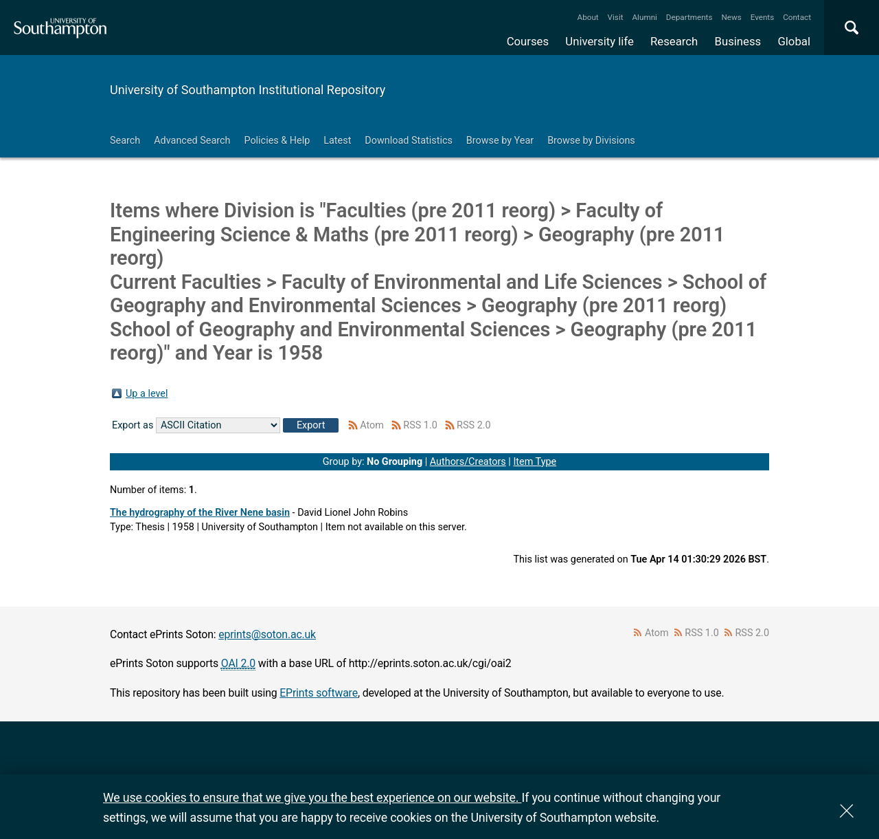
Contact (797, 17)
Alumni (644, 17)
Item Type (534, 462)
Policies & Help (277, 140)
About (588, 17)
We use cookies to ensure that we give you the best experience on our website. (312, 797)
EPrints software (318, 692)
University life (599, 41)
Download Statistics (409, 140)
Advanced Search (192, 140)
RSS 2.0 (474, 425)
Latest (337, 140)
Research (674, 41)
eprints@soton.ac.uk (267, 634)
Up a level (147, 394)
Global (793, 41)
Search (125, 140)
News (731, 17)
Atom (372, 425)
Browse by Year (500, 140)
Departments (689, 17)
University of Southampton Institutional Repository (247, 90)
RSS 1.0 (420, 425)
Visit (616, 17)
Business (738, 41)
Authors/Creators (468, 462)
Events (763, 17)
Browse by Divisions (591, 140)
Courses (528, 41)
